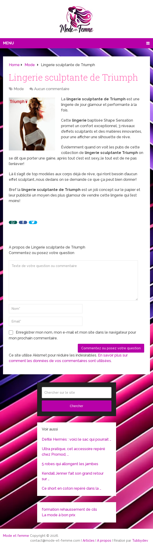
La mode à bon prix (58, 515)
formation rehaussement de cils (69, 509)
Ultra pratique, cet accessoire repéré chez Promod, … (73, 452)
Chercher (76, 406)
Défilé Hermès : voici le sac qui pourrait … (76, 439)
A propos (104, 540)
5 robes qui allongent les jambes (70, 464)
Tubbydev (140, 540)
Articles (88, 540)
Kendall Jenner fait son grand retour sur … (73, 476)
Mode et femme (16, 536)
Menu (8, 43)
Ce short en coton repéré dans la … (71, 488)
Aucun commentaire (51, 89)
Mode (19, 89)
